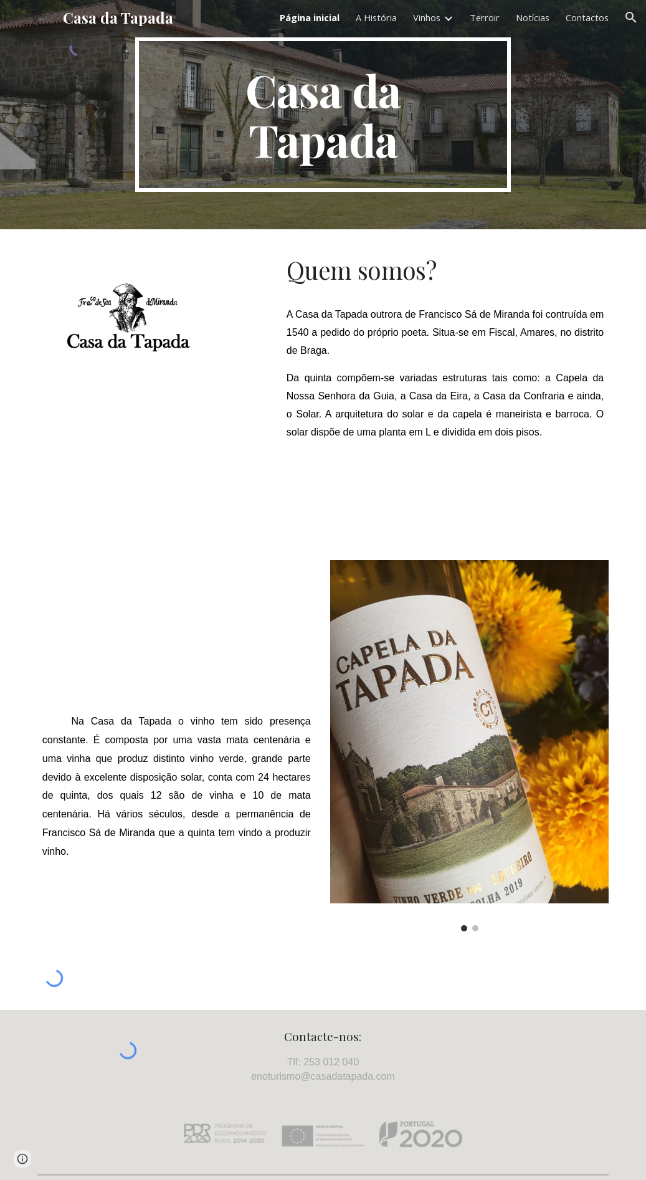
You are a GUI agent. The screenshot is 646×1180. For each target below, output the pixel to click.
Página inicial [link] (310, 17)
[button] (631, 17)
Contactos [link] (587, 17)
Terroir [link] (485, 17)
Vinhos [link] (426, 17)
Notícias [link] (532, 17)
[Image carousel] (469, 745)
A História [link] (376, 17)
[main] (323, 114)
